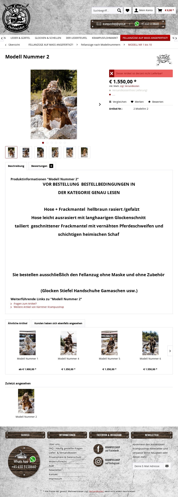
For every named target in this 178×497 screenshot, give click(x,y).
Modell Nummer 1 (27, 358)
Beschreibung (16, 166)
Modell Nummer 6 (150, 358)
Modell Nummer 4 (68, 358)
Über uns (54, 444)
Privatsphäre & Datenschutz (65, 457)
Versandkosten (96, 491)
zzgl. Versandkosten (129, 86)
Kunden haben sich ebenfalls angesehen (58, 323)
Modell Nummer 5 (109, 358)
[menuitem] (107, 10)
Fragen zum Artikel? (24, 303)
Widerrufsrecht (58, 461)
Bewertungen (42, 166)
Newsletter (55, 470)
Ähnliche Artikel (17, 323)
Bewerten (155, 101)
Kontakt (53, 474)
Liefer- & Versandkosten (63, 452)
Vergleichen (118, 101)
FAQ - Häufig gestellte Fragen (66, 448)
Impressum (55, 478)
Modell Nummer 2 (26, 416)
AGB (51, 465)
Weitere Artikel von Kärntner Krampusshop (37, 307)
